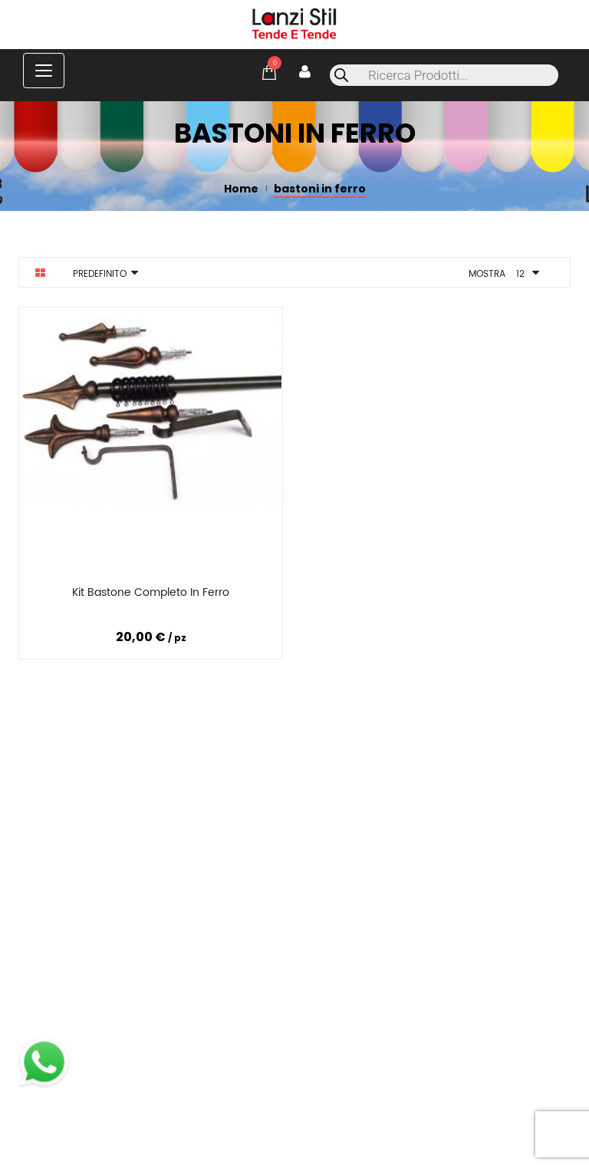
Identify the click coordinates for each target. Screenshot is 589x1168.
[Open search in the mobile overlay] (444, 75)
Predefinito (100, 274)
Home (241, 188)
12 (520, 274)
